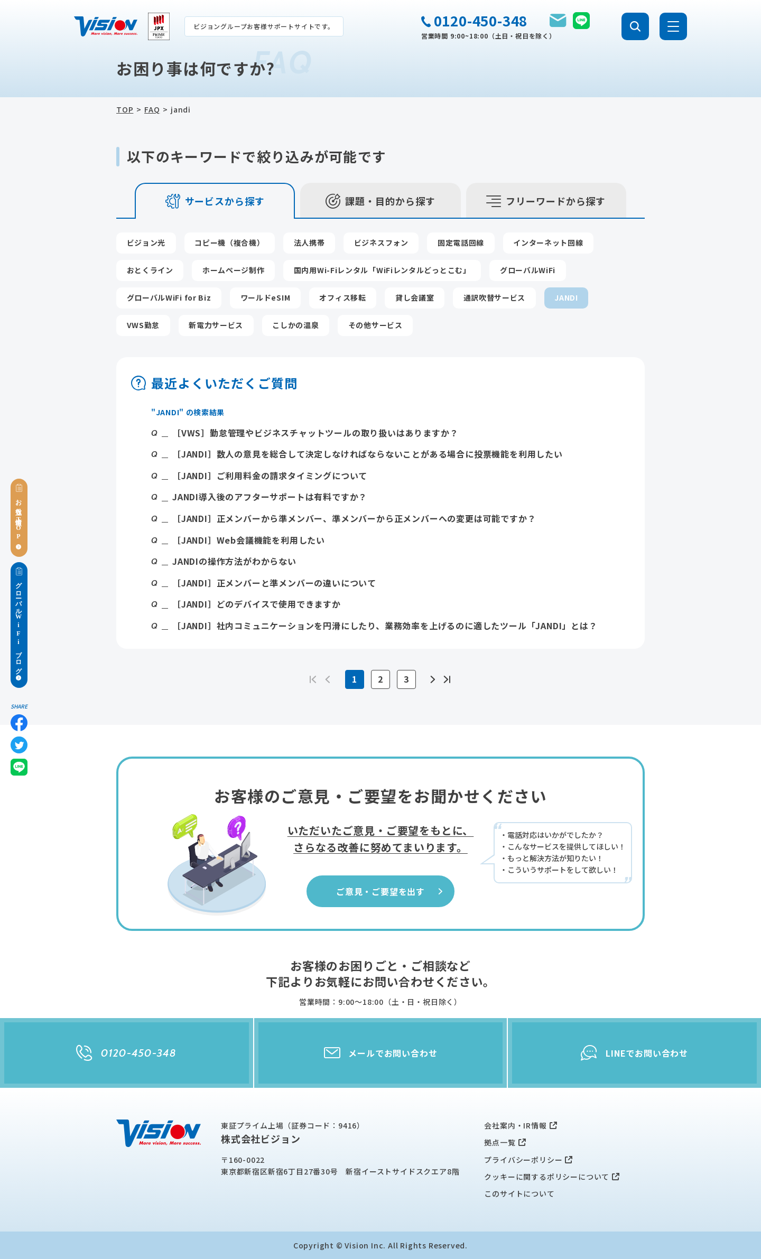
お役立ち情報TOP (19, 517)
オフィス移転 (342, 297)
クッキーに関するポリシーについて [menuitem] (546, 1176)
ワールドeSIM (265, 297)
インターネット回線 (548, 242)
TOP (124, 109)
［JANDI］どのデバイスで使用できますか (256, 604)
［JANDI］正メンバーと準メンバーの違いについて (274, 582)
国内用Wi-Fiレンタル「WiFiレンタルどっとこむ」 (382, 270)
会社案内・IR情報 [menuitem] (515, 1125)
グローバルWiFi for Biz (169, 297)
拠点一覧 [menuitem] (499, 1142)
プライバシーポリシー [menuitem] (523, 1159)
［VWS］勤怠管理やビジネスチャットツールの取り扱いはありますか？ (315, 432)
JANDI (566, 297)
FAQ (152, 109)
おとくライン (150, 270)
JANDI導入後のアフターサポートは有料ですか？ (269, 496)
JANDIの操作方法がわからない (234, 561)
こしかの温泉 (295, 325)
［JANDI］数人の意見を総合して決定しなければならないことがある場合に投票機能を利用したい (367, 453)
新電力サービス (216, 325)
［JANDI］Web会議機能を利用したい (248, 540)
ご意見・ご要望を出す (390, 891)
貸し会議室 (414, 297)
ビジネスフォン (381, 242)
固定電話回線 (461, 242)
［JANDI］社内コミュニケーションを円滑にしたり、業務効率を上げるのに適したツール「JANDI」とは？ (385, 625)
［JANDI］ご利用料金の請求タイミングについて (269, 475)
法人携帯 (309, 242)
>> (446, 679)
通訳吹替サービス (494, 297)
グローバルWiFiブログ (19, 624)
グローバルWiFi (527, 270)
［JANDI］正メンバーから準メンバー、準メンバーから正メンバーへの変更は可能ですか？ (354, 518)
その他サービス (375, 325)
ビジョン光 (146, 242)
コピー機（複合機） (229, 242)
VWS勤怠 (143, 325)
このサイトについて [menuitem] (519, 1193)
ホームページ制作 (233, 270)
